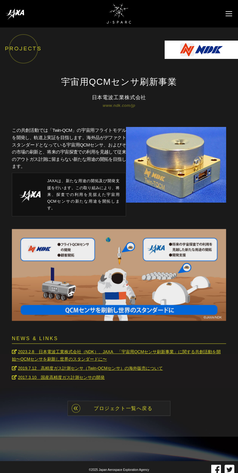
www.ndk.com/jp (119, 105)
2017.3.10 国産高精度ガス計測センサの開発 (61, 376)
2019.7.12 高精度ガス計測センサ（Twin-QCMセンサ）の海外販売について (90, 367)
